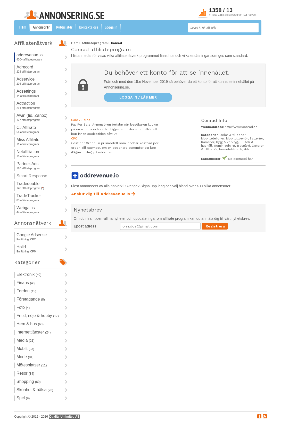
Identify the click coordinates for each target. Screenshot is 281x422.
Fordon (26, 291)
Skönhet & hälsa (34, 390)
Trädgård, (244, 145)
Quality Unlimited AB (64, 416)
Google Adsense (31, 235)
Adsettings (26, 91)
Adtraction (25, 103)
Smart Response (31, 176)
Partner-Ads (27, 164)
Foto (23, 307)
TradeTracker (28, 196)
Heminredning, (225, 145)
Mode (25, 357)
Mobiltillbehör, (238, 138)
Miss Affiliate (27, 139)
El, (242, 142)
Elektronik (28, 274)
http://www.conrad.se (241, 127)
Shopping (28, 381)
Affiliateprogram (95, 43)
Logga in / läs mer (138, 97)
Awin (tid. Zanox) (31, 115)
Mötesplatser (31, 365)
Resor (25, 373)
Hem (22, 27)
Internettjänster (33, 332)
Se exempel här (240, 159)
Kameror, (208, 142)
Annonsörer (41, 27)
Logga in (111, 27)
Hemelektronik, (231, 149)
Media (25, 340)
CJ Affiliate (26, 127)
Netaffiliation (27, 152)
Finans (26, 282)
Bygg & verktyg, (228, 142)
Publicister (64, 27)
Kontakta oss (88, 27)
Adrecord (24, 67)
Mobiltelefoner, (213, 138)
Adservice (25, 79)
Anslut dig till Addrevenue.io (103, 193)
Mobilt (25, 348)
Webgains (25, 208)
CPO (74, 138)
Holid (21, 247)
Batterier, (257, 138)
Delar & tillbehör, (233, 135)
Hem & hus (30, 324)
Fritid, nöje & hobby (37, 315)
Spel (23, 398)
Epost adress (85, 226)
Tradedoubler (28, 183)
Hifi (246, 149)
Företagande (30, 299)
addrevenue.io (29, 55)
